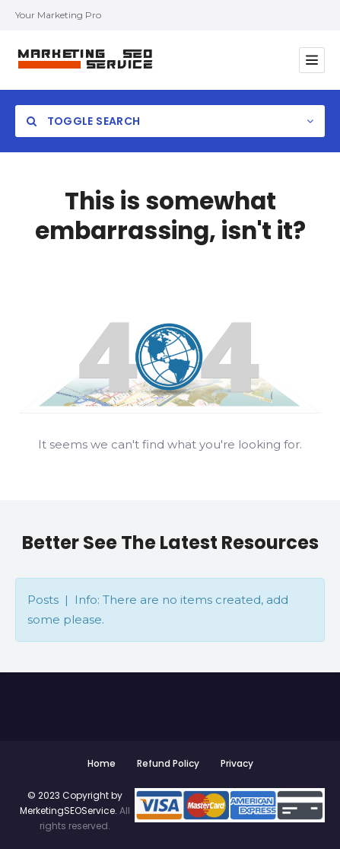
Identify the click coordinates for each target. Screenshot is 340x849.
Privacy (237, 763)
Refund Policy (168, 763)
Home (101, 763)
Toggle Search (83, 121)
